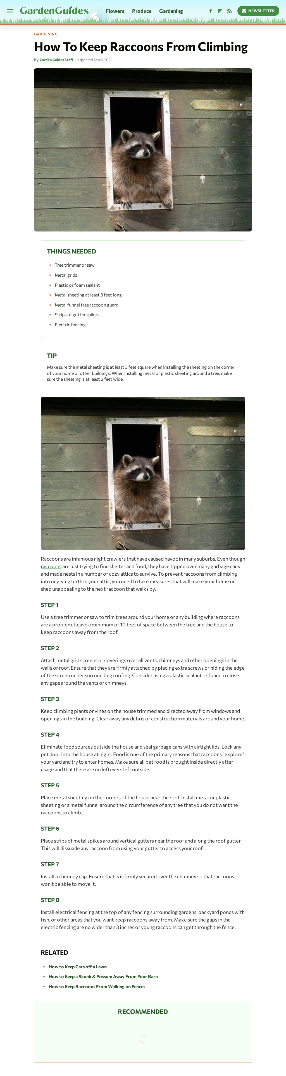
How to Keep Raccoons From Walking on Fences (97, 986)
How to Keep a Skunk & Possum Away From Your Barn (103, 976)
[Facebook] (210, 11)
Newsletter (258, 10)
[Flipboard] (220, 11)
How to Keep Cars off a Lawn (78, 966)
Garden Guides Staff (56, 59)
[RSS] (229, 11)
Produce (142, 11)
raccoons (51, 566)
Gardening (171, 11)
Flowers (115, 11)
